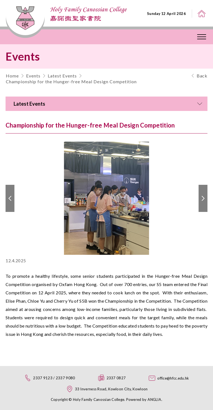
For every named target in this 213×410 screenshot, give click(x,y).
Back (202, 75)
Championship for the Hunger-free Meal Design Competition (71, 81)
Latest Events (62, 75)
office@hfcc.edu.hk (173, 378)
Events (33, 75)
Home (12, 75)
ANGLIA (154, 399)
